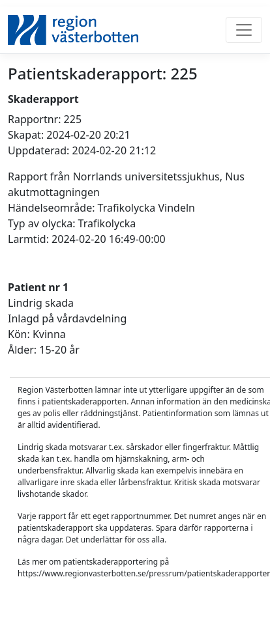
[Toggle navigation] (244, 30)
